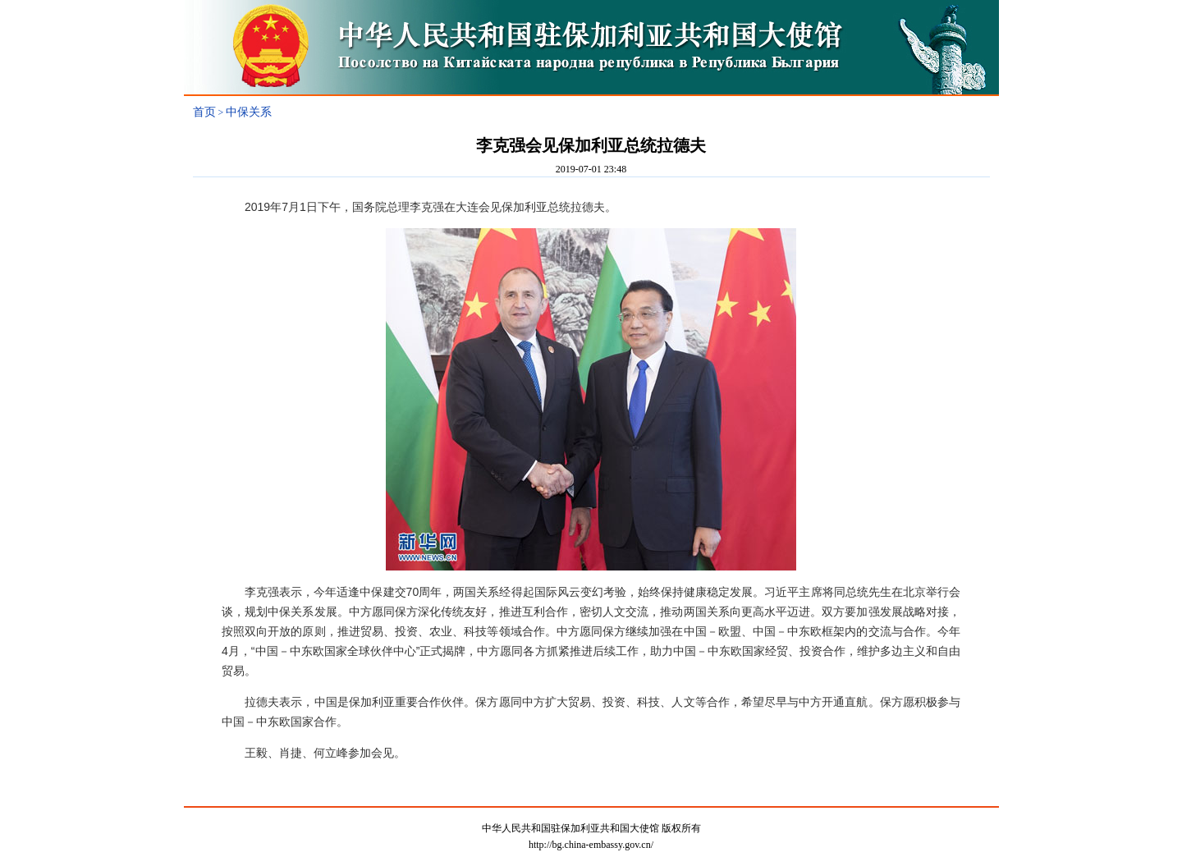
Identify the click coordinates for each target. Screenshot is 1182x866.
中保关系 (249, 112)
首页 (204, 112)
